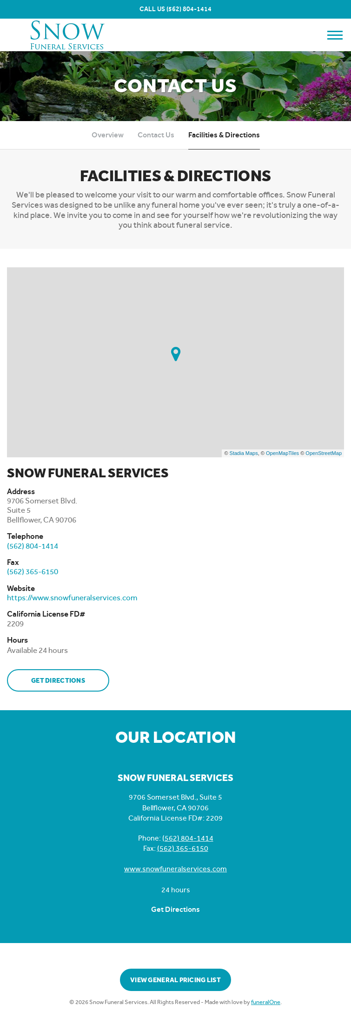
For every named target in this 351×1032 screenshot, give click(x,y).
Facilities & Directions (224, 134)
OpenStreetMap (323, 453)
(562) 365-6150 (182, 848)
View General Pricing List (175, 980)
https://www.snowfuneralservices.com (72, 597)
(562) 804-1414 (189, 9)
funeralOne (265, 1001)
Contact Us (156, 134)
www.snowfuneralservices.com (175, 868)
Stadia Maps (244, 453)
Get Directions (58, 681)
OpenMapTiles (282, 453)
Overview (108, 134)
